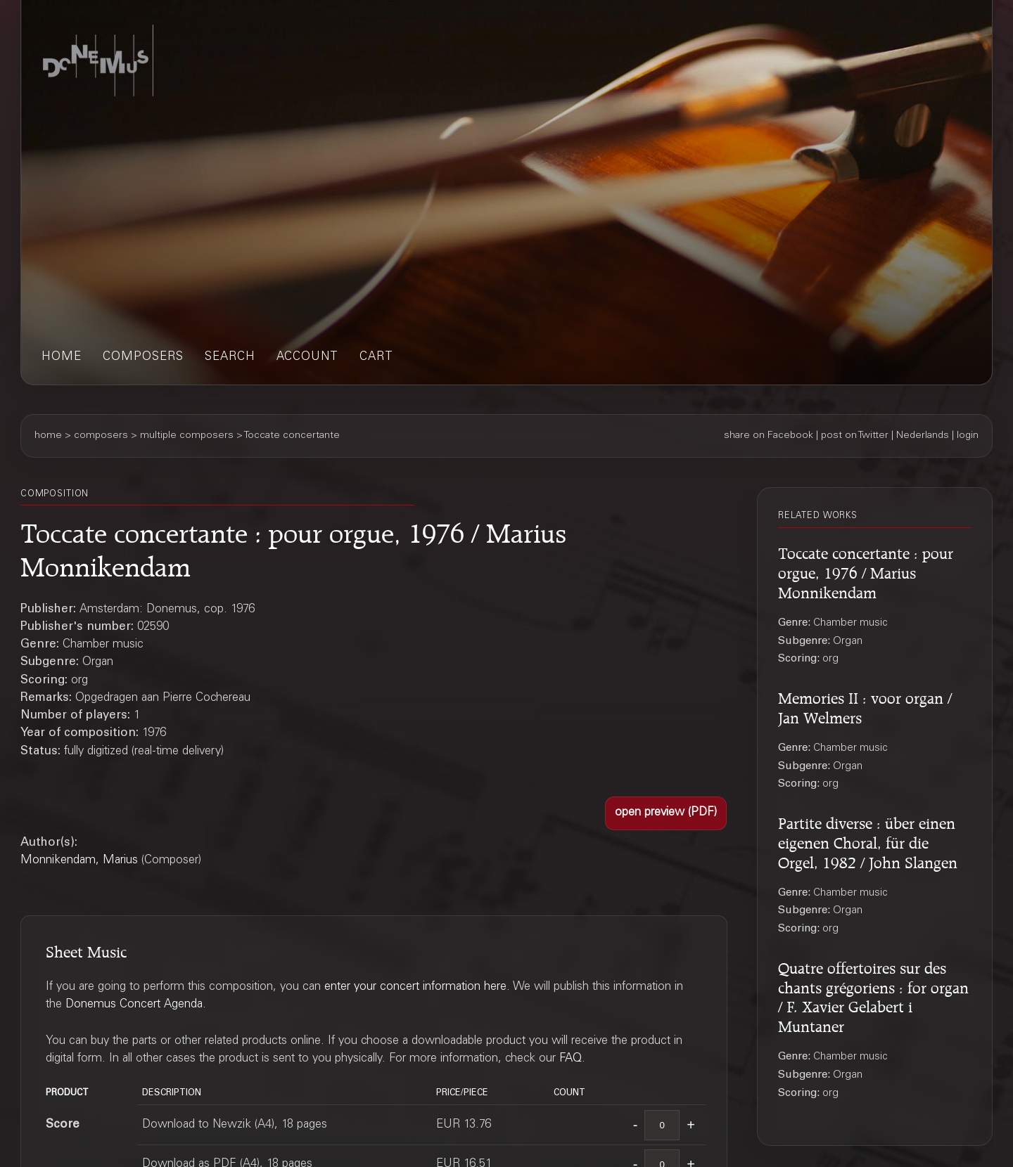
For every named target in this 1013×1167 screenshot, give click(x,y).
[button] (666, 813)
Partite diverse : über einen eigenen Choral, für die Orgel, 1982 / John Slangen (867, 841)
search (230, 357)
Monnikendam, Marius (79, 861)
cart (376, 357)
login (968, 436)
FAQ (570, 1059)
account (307, 357)
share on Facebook (768, 436)
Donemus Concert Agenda (134, 1005)
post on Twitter (854, 436)
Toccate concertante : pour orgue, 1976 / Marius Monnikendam (865, 571)
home (62, 357)
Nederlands (922, 436)
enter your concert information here (415, 987)
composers (143, 357)
